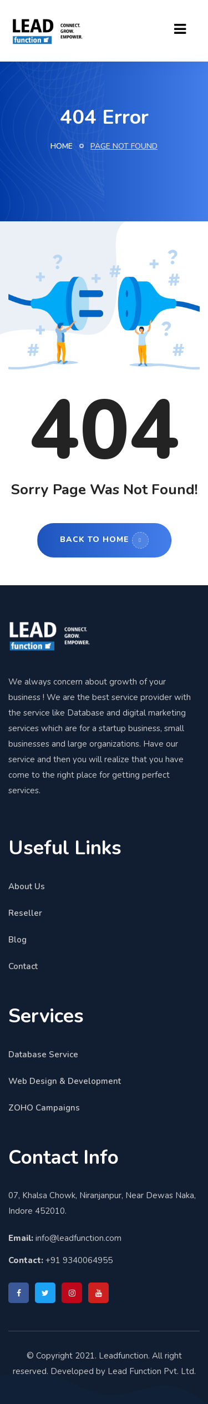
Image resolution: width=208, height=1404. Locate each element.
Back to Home (104, 540)
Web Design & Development (64, 1081)
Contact (23, 966)
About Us (26, 886)
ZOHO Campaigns (44, 1107)
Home (61, 146)
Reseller (25, 913)
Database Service (43, 1054)
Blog (17, 939)
